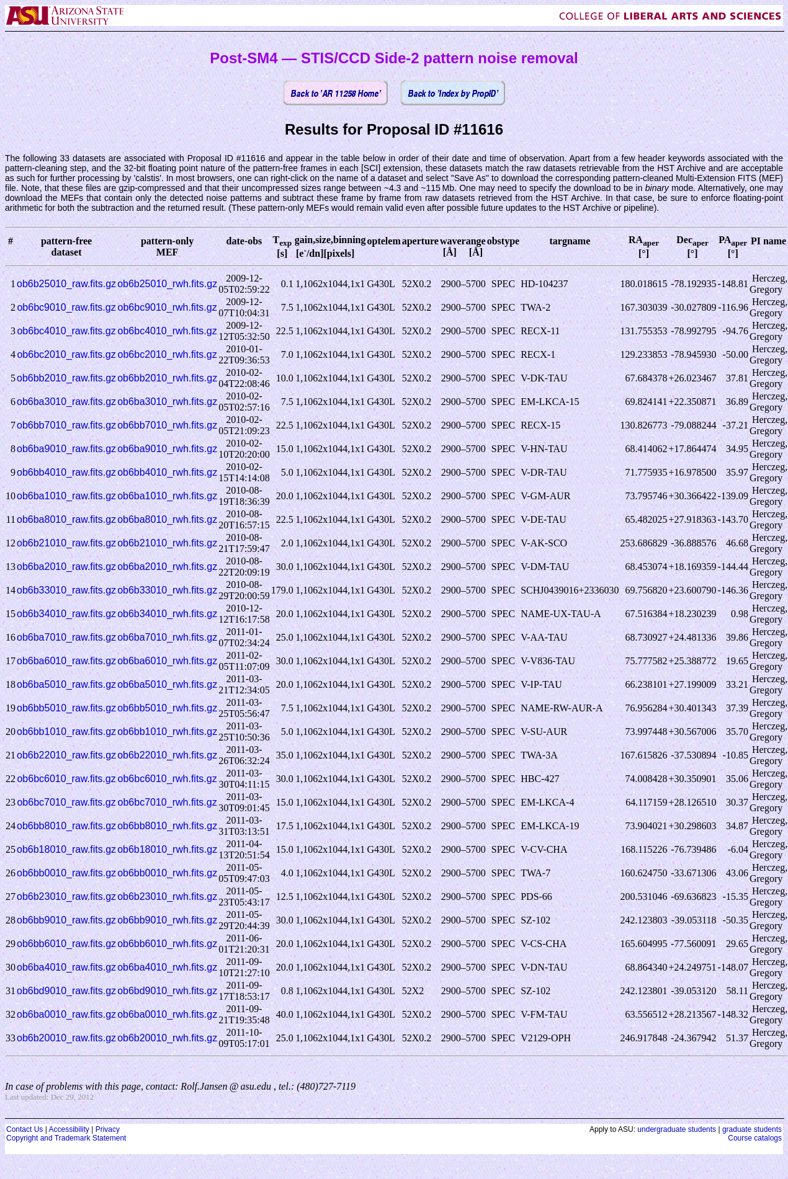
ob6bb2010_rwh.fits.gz (167, 378)
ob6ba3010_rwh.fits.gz (167, 401)
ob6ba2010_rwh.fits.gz (167, 566)
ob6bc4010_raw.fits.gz (66, 331)
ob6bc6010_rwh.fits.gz (167, 778)
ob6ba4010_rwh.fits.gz (167, 967)
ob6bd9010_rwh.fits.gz (167, 990)
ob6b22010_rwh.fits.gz (167, 755)
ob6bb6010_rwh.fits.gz (167, 943)
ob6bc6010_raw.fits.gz (66, 778)
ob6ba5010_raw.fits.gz (66, 684)
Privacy (108, 1129)
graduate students (752, 1129)
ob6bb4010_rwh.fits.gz (167, 472)
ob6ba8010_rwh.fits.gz (167, 519)
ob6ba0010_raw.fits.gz (66, 1014)
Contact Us (24, 1129)
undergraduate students (676, 1129)
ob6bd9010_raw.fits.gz (66, 990)
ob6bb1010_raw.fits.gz (66, 731)
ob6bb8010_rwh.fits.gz (167, 826)
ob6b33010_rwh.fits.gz (167, 590)
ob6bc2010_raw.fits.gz (66, 354)
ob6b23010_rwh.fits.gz (167, 896)
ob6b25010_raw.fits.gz (66, 283)
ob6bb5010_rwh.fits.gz (167, 708)
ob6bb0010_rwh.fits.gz (167, 873)
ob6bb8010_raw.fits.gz (66, 826)
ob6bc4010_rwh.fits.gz (167, 331)
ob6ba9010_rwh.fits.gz (167, 448)
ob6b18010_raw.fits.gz (66, 849)
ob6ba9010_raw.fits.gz (66, 448)
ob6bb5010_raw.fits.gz (66, 708)
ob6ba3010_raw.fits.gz (66, 401)
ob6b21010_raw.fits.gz (66, 543)
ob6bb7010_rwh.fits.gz (167, 425)
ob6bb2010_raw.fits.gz (66, 378)
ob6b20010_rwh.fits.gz (167, 1038)
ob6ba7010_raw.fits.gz (66, 637)
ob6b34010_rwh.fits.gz (167, 613)
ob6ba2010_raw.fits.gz (66, 566)
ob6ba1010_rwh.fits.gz (167, 496)
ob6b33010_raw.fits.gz (66, 590)
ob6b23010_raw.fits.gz (66, 896)
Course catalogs (755, 1138)
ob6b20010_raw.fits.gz (66, 1038)
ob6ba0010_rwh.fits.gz (167, 1014)
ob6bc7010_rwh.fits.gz (167, 802)
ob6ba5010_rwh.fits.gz (167, 684)
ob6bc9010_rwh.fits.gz (167, 307)
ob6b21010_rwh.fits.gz (167, 543)
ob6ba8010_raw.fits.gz (66, 519)
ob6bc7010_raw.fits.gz (66, 802)
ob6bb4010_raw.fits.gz (66, 472)
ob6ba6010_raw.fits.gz (66, 661)
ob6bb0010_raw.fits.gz (66, 873)
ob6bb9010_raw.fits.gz (66, 920)
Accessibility (68, 1129)
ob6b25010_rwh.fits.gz (167, 283)
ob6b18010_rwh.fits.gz (167, 849)
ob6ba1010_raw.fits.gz (66, 496)
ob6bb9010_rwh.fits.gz (167, 920)
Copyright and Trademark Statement (66, 1138)
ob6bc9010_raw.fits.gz (66, 307)
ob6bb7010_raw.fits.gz (66, 425)
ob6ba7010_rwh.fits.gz (167, 637)
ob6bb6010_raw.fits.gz (66, 943)
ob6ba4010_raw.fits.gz (66, 967)
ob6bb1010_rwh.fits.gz (167, 731)
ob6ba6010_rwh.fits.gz (167, 661)
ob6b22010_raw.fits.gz (66, 755)
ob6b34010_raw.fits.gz (66, 613)
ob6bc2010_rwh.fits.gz (167, 354)
